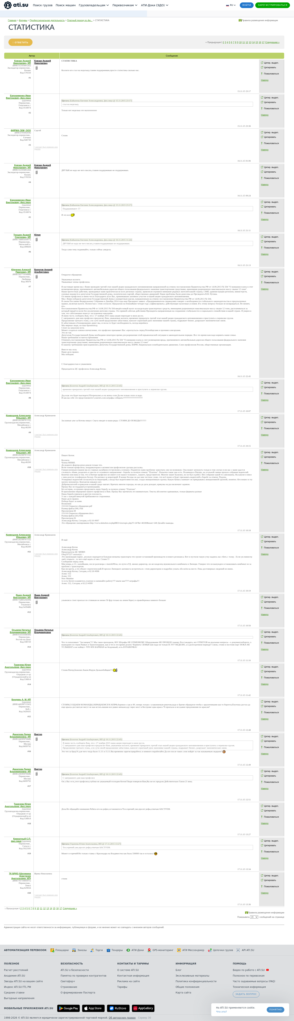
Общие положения (187, 987)
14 (253, 42)
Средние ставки (14, 992)
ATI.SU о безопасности (75, 970)
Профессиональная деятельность (47, 20)
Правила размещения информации (260, 20)
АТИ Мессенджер (190, 950)
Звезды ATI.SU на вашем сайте (23, 981)
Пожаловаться (271, 73)
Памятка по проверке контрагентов (83, 975)
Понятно (275, 1009)
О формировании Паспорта (78, 992)
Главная (12, 20)
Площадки (59, 950)
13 (250, 42)
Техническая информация (249, 987)
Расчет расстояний (16, 970)
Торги (96, 950)
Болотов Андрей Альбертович (43, 270)
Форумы (23, 20)
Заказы (79, 950)
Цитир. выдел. (271, 63)
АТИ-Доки (135, 950)
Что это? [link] (221, 1011)
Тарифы (122, 987)
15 (256, 42)
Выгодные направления (19, 998)
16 (260, 42)
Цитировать (270, 67)
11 (243, 42)
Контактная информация (133, 975)
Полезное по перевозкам (248, 975)
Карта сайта (183, 992)
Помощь (239, 963)
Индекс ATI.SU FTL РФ (17, 987)
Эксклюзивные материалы (192, 975)
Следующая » (272, 42)
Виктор (38, 734)
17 (263, 42)
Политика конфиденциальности (196, 981)
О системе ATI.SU (128, 970)
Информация (186, 963)
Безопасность (72, 963)
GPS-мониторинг (160, 950)
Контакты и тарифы (133, 963)
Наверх (264, 80)
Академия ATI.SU (14, 975)
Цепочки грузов (220, 950)
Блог (179, 970)
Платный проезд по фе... (79, 20)
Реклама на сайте (128, 981)
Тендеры (114, 950)
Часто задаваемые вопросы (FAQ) (254, 981)
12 (247, 42)
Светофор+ (68, 981)
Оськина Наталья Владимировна (43, 631)
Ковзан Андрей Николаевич (42, 62)
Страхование (69, 987)
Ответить (21, 42)
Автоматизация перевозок (25, 950)
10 (240, 42)
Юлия (37, 235)
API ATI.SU (245, 950)
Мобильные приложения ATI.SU (28, 1008)
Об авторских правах (122, 1017)
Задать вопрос (246, 994)
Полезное (11, 963)
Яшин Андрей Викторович (41, 596)
